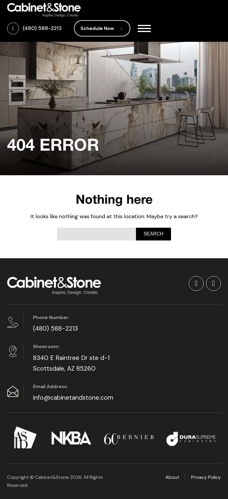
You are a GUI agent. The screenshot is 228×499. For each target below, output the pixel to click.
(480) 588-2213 (55, 328)
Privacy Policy (206, 477)
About (172, 477)
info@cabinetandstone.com (73, 397)
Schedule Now (102, 28)
